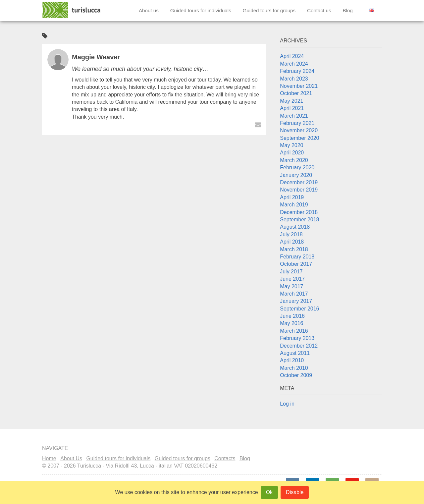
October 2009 (296, 375)
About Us (71, 458)
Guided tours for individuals (200, 10)
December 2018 (299, 212)
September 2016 (299, 308)
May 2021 (291, 101)
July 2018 (291, 234)
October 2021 (296, 93)
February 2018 (297, 256)
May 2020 (291, 145)
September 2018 (299, 219)
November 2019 (299, 190)
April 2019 (292, 197)
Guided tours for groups (269, 10)
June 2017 (292, 279)
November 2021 (299, 86)
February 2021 (297, 123)
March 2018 (294, 249)
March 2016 (294, 331)
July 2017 (291, 271)
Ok (269, 492)
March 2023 (294, 79)
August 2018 (295, 227)
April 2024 (292, 56)
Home (49, 458)
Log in (287, 404)
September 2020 (299, 138)
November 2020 (299, 130)
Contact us (319, 10)
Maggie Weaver (96, 57)
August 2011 (295, 353)
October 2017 (296, 264)
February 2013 (297, 338)
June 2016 (292, 316)
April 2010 (292, 360)
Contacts (224, 458)
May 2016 (291, 323)
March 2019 (294, 204)
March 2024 (294, 64)
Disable (294, 492)
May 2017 (291, 286)
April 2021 (292, 108)
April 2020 (292, 152)
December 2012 (299, 346)
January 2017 (296, 301)
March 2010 (294, 368)
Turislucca (72, 10)
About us (149, 10)
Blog (347, 10)
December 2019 (299, 182)
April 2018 (292, 242)
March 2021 (294, 116)
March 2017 (294, 294)
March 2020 (294, 160)
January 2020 (296, 175)
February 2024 (297, 71)
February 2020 (297, 167)
